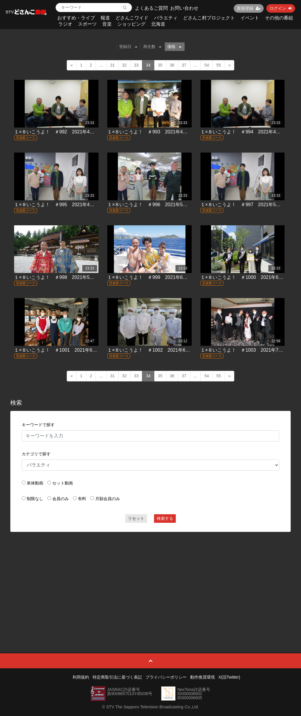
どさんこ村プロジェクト (209, 17)
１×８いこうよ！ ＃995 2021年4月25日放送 (63, 204)
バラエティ (166, 17)
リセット (136, 518)
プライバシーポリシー (166, 677)
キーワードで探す (38, 424)
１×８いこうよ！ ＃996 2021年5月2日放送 (155, 204)
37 (184, 65)
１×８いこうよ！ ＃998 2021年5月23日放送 (63, 277)
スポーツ (87, 24)
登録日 (128, 46)
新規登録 (248, 8)
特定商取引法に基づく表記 (117, 677)
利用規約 (81, 677)
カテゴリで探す (36, 454)
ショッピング (131, 24)
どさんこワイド (132, 17)
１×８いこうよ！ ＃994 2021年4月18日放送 (250, 131)
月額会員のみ (107, 498)
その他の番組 (279, 17)
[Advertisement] (151, 579)
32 (124, 65)
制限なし (35, 498)
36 (172, 65)
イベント (249, 17)
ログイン (281, 8)
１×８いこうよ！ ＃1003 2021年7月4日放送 (250, 350)
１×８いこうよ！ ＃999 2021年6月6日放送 (155, 277)
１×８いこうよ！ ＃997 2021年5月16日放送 (250, 204)
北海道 (158, 24)
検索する (165, 518)
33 (136, 65)
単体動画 (35, 483)
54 (206, 65)
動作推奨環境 (202, 677)
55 (218, 65)
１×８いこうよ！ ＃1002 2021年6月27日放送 (158, 350)
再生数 (152, 46)
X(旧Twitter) (229, 677)
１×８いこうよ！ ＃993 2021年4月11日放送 (157, 131)
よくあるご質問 (151, 8)
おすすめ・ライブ (76, 17)
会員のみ (60, 498)
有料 (82, 498)
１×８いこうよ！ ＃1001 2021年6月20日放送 (65, 350)
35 (160, 65)
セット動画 (62, 483)
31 (112, 65)
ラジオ (65, 24)
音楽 (107, 24)
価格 (174, 46)
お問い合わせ (184, 8)
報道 (105, 17)
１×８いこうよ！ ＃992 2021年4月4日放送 (62, 131)
